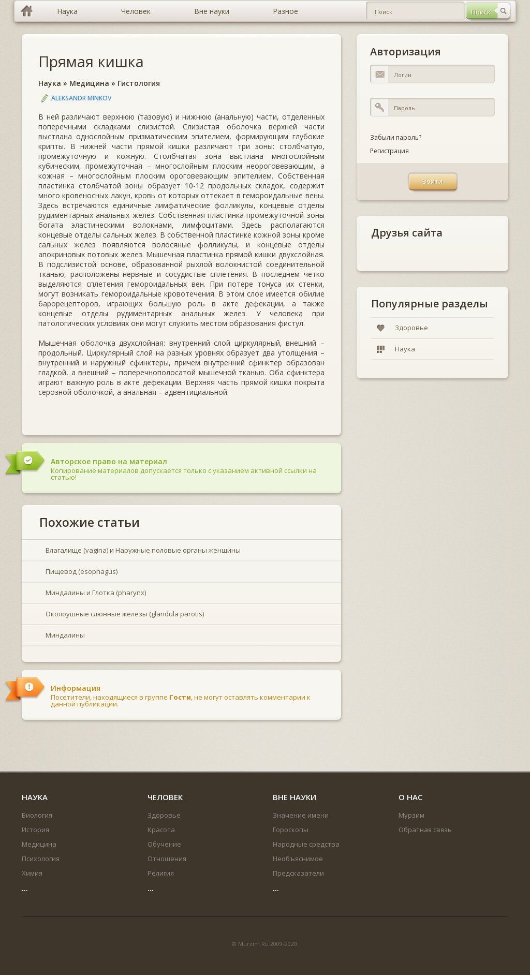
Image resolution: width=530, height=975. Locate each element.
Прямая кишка (91, 61)
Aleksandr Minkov (81, 98)
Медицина (89, 83)
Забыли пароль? (395, 137)
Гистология (138, 83)
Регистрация (389, 150)
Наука (49, 83)
